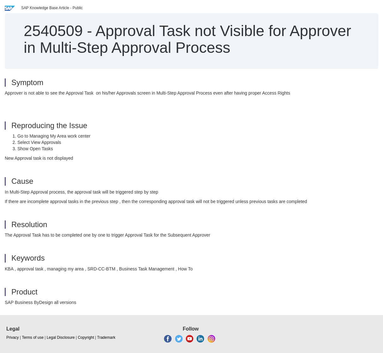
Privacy (12, 337)
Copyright (86, 337)
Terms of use (33, 337)
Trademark (106, 337)
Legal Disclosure (61, 337)
